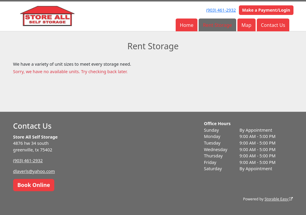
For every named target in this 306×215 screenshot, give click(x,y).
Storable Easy (279, 199)
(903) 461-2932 (221, 10)
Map (246, 25)
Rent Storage (217, 25)
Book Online (33, 184)
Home (187, 25)
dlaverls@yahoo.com (34, 171)
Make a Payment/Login (266, 10)
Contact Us (273, 25)
